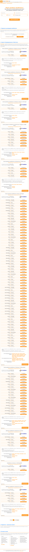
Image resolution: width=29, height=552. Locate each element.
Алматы (13, 115)
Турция (16, 154)
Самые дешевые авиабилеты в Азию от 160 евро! (14, 193)
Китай (22, 358)
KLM (24, 538)
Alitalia (22, 541)
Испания (2, 538)
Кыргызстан (14, 359)
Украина (2, 542)
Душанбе (18, 354)
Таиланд (21, 423)
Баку (18, 353)
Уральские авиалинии (24, 537)
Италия (6, 542)
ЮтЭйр (23, 540)
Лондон (15, 62)
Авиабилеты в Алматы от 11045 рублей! (14, 463)
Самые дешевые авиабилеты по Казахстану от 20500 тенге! (14, 161)
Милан (14, 538)
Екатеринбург (22, 354)
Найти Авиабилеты (14, 19)
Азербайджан (14, 358)
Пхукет (14, 541)
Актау (13, 152)
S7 (22, 542)
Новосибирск (21, 355)
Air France (22, 539)
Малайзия (17, 359)
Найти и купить (23, 55)
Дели (15, 354)
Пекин (13, 356)
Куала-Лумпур (14, 355)
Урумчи (16, 357)
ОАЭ (20, 359)
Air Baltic (25, 540)
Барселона (14, 537)
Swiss (26, 542)
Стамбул (23, 356)
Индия (20, 358)
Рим (14, 539)
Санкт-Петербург (22, 92)
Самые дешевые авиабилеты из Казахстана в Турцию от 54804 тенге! (14, 125)
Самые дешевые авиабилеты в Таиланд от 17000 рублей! (14, 367)
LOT (20, 537)
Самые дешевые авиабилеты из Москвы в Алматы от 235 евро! (15, 101)
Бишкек (24, 353)
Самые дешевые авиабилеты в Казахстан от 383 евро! (14, 72)
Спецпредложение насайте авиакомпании (25, 69)
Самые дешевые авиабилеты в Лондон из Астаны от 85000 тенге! (14, 48)
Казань (25, 354)
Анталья (16, 353)
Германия (6, 541)
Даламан (23, 152)
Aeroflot (21, 538)
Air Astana (13, 65)
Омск (24, 355)
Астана (13, 62)
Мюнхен (15, 540)
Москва (18, 92)
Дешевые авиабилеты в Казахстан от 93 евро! (14, 430)
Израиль (6, 537)
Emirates (21, 542)
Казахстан (18, 64)
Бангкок (21, 353)
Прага (13, 540)
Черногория (2, 541)
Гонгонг (18, 358)
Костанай (20, 184)
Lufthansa (24, 541)
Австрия (5, 538)
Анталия (15, 152)
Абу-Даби (13, 353)
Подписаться (20, 36)
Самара (15, 356)
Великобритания (14, 64)
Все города (12, 545)
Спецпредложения (9, 3)
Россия (16, 94)
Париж (15, 538)
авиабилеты (12, 1)
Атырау (15, 92)
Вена (14, 542)
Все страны (3, 544)
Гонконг (13, 354)
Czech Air (24, 542)
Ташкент (13, 357)
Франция (2, 540)
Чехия (4, 537)
